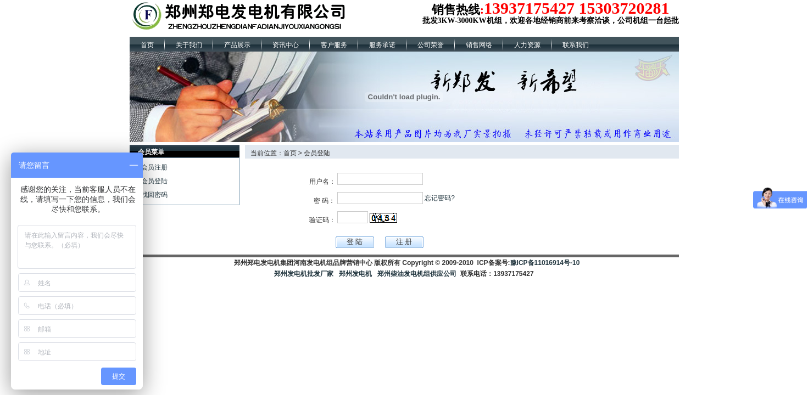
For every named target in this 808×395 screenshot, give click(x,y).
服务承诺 (382, 45)
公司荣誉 (430, 45)
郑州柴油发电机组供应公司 (416, 274)
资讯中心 (285, 45)
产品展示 (237, 45)
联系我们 (575, 45)
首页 (147, 45)
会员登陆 (154, 181)
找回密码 (154, 195)
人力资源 (527, 45)
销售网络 (479, 45)
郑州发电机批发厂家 (303, 274)
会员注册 (154, 167)
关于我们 (189, 45)
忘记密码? (440, 198)
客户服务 (334, 45)
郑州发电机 (355, 274)
